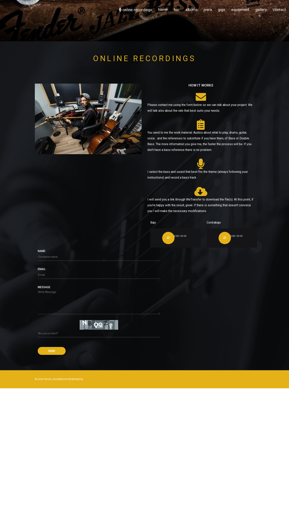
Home (163, 9)
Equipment (240, 9)
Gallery (261, 9)
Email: (42, 269)
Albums (191, 9)
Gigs (221, 9)
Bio (176, 9)
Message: (44, 287)
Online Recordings (135, 9)
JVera (208, 9)
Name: (42, 251)
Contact (279, 9)
